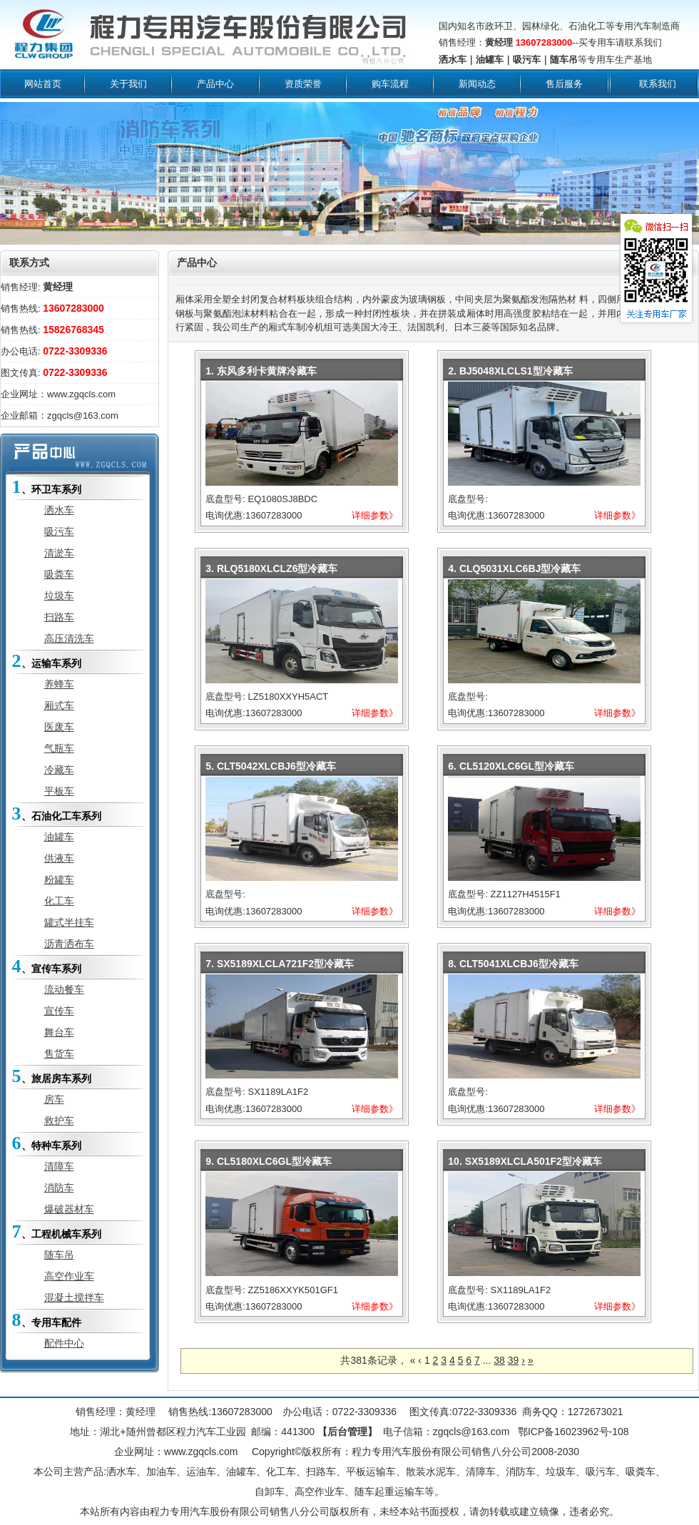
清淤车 (59, 553)
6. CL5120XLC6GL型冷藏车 (511, 766)
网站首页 (42, 83)
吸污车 (59, 531)
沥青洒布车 (69, 943)
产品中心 (215, 83)
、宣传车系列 (46, 966)
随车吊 (59, 1254)
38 (499, 1360)
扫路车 (59, 617)
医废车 (59, 727)
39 (513, 1360)
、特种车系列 (46, 1143)
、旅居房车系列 (51, 1076)
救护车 (59, 1120)
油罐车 (59, 836)
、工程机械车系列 (56, 1231)
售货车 (59, 1053)
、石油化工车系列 (56, 813)
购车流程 (390, 83)
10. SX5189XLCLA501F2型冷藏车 (525, 1161)
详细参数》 (375, 515)
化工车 (59, 901)
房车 (54, 1099)
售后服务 (564, 83)
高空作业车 (69, 1276)
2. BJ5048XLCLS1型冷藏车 (510, 371)
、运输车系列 (46, 661)
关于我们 (128, 83)
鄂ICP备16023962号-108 (572, 1431)
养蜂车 (59, 684)
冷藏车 (59, 769)
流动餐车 (64, 989)
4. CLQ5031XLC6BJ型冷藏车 (514, 568)
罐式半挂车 (69, 922)
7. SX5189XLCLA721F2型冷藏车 (279, 963)
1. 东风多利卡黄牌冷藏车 (261, 371)
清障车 (59, 1166)
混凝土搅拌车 (74, 1297)
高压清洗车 (69, 638)
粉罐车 (59, 879)
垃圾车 (59, 595)
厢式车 (59, 705)
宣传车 (59, 1010)
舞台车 (59, 1032)
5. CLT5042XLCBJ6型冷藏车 (270, 766)
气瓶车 (59, 748)
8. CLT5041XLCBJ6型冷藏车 (513, 963)
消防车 (59, 1187)
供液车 (59, 858)
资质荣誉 (303, 83)
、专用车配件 (46, 1320)
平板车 (59, 791)
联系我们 (657, 83)
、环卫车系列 (46, 486)
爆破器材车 (69, 1209)
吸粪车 (59, 574)
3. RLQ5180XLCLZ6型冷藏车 (271, 568)
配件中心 (64, 1343)
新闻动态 (477, 83)
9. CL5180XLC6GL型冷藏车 (268, 1161)
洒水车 (59, 510)
